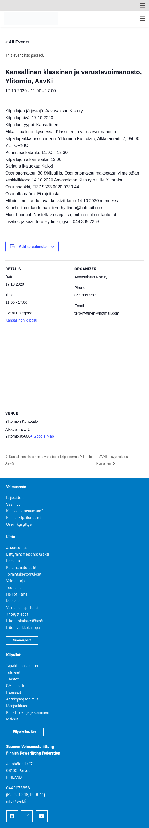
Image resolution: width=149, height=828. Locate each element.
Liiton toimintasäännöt (25, 621)
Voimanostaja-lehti (22, 607)
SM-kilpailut (16, 685)
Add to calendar (33, 246)
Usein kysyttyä (19, 524)
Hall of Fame (17, 594)
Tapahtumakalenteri (22, 665)
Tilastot (12, 679)
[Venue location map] (74, 370)
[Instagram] (27, 816)
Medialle (13, 601)
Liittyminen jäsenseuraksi (27, 554)
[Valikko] (142, 18)
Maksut (12, 719)
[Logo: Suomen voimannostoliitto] (31, 18)
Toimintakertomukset (23, 574)
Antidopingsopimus (22, 699)
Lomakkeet (15, 561)
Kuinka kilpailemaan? (23, 517)
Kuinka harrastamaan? (24, 511)
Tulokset (13, 672)
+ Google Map (42, 436)
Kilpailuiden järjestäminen (27, 712)
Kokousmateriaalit (21, 567)
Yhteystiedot (17, 614)
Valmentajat (16, 581)
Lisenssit (13, 692)
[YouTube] (42, 816)
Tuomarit (13, 587)
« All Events (17, 42)
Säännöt (13, 504)
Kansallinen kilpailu (21, 320)
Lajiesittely (15, 497)
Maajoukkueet (18, 705)
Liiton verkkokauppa (23, 627)
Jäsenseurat (16, 547)
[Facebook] (12, 816)
